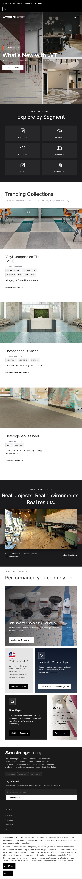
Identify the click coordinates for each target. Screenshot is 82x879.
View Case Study (70, 555)
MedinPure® (11, 360)
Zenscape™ (19, 445)
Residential (7, 3)
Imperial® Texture (13, 270)
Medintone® (23, 360)
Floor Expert (36, 3)
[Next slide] (74, 529)
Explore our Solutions (21, 640)
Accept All (8, 866)
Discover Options (13, 67)
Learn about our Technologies (55, 686)
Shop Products (18, 686)
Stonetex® (11, 275)
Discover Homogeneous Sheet (17, 372)
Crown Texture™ (30, 270)
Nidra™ (9, 445)
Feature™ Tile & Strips (26, 275)
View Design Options (14, 460)
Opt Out (7, 873)
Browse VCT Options (14, 287)
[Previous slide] (8, 529)
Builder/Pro (9, 820)
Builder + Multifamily (21, 3)
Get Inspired (61, 733)
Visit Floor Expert (19, 733)
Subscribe (15, 797)
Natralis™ (34, 360)
